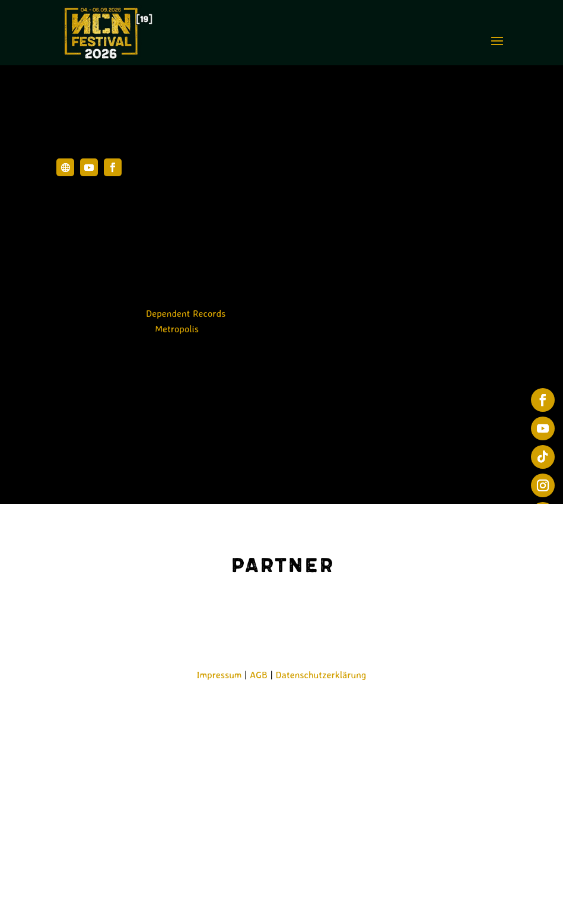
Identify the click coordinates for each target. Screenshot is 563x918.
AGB (259, 675)
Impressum (219, 675)
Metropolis (177, 329)
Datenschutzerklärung (321, 675)
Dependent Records (185, 313)
